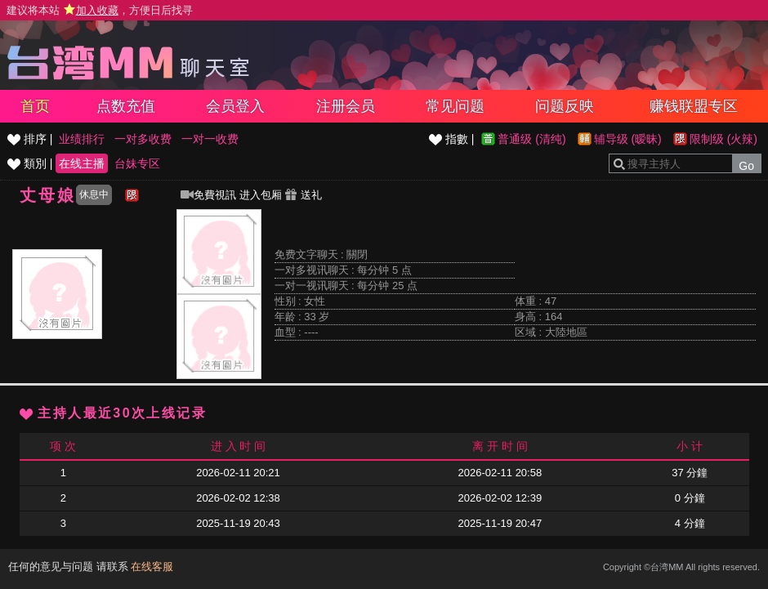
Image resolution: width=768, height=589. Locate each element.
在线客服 (152, 566)
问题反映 (564, 106)
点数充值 (125, 106)
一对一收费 (210, 138)
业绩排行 (82, 138)
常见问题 (455, 106)
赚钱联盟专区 (694, 106)
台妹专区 (137, 163)
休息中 (94, 194)
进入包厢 (260, 195)
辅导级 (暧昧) (628, 138)
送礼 (303, 195)
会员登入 (235, 106)
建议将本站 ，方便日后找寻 (100, 10)
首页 (35, 106)
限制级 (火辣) (723, 138)
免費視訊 (208, 195)
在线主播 (82, 163)
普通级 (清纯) (531, 138)
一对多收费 (143, 138)
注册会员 (345, 106)
